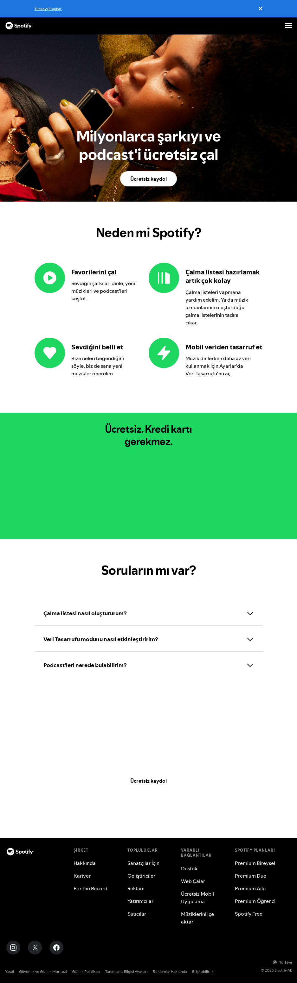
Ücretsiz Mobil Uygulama (197, 897)
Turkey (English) (48, 8)
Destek (189, 868)
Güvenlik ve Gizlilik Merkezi (43, 971)
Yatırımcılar (140, 901)
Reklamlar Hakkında (170, 971)
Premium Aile (250, 888)
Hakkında (85, 863)
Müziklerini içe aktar (197, 918)
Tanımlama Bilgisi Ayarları (126, 971)
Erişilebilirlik (203, 971)
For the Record (90, 888)
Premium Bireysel (255, 863)
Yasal (9, 971)
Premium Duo (251, 875)
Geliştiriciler (141, 875)
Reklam (136, 888)
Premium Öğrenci (255, 901)
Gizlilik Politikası (86, 971)
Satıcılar (136, 913)
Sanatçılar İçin (143, 863)
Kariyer (82, 875)
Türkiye (282, 962)
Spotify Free (248, 913)
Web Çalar (193, 881)
